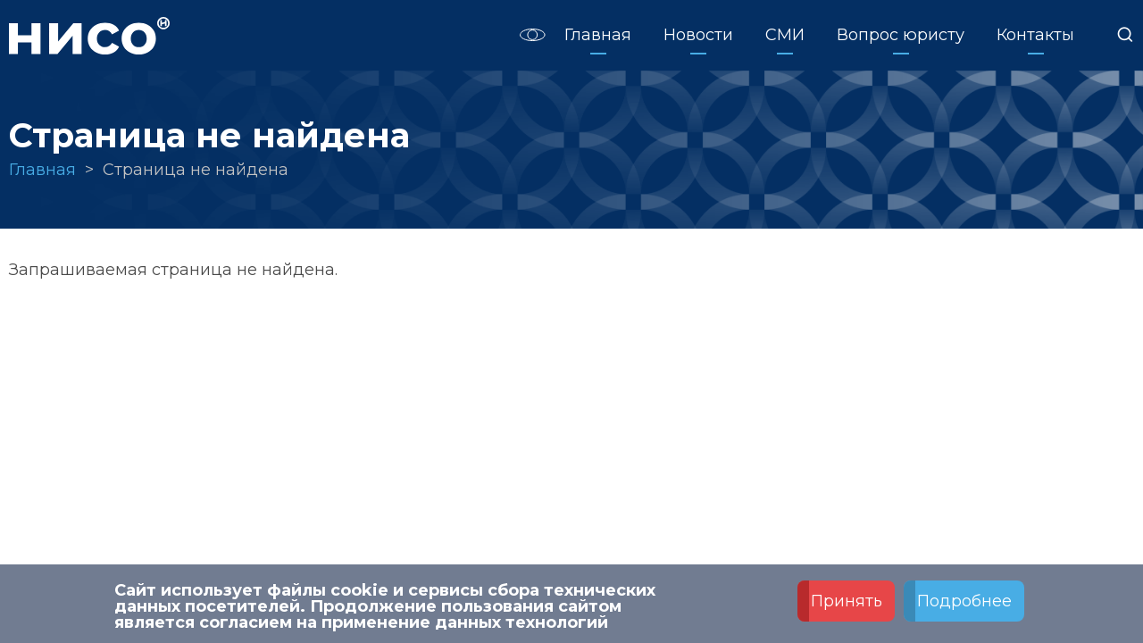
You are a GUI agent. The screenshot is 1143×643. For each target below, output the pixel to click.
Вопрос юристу (900, 35)
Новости (698, 35)
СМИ (785, 35)
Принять (846, 604)
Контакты (1035, 35)
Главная (597, 35)
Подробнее (964, 604)
